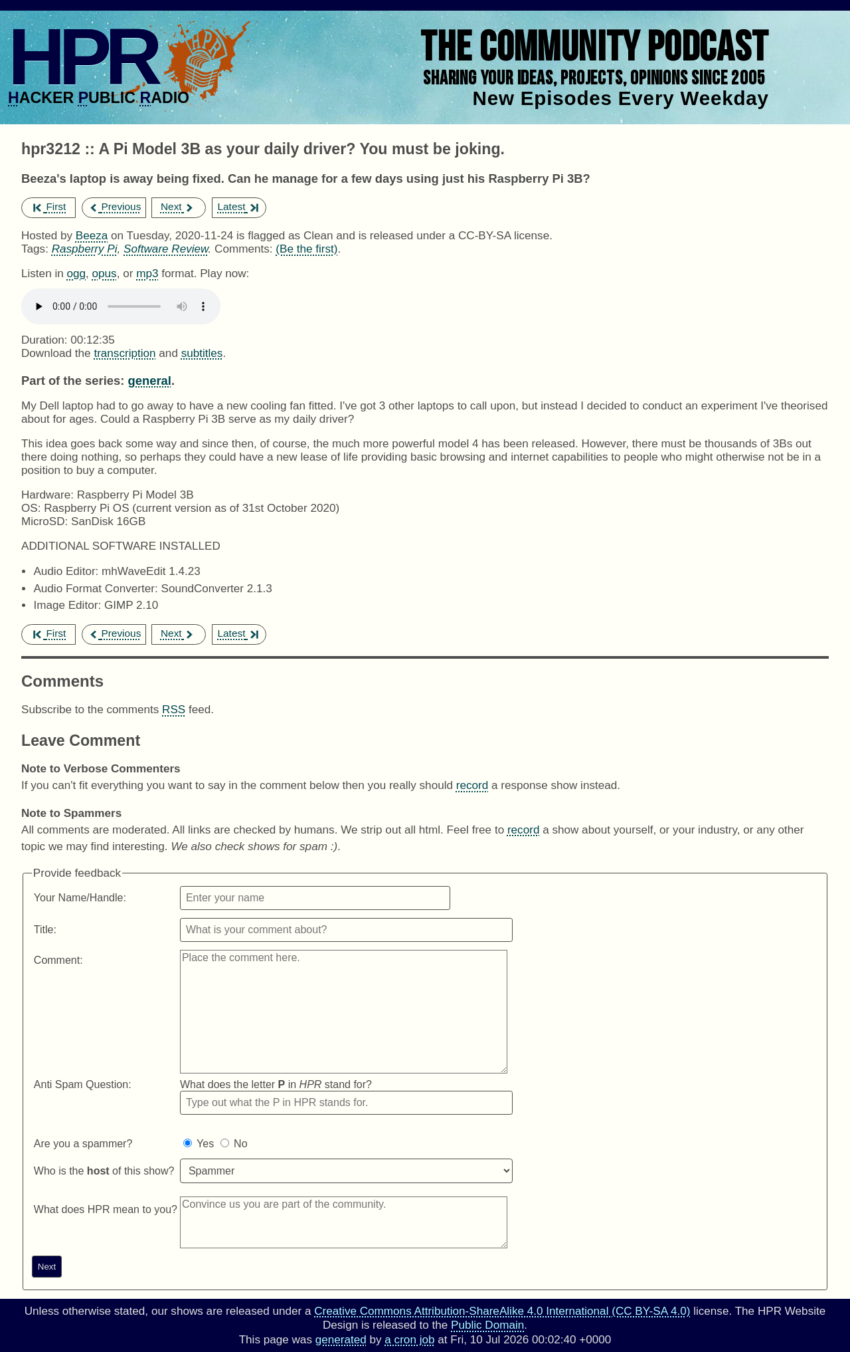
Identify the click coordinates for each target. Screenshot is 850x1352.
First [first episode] (49, 206)
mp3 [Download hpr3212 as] (147, 273)
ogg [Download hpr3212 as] (76, 273)
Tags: (34, 249)
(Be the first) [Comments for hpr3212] (306, 249)
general (149, 381)
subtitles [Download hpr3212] (202, 353)
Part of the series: (72, 381)
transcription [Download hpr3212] (124, 353)
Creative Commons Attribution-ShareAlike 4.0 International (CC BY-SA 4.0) (502, 1311)
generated (341, 1339)
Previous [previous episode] (114, 206)
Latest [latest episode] (237, 206)
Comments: (245, 249)
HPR (81, 56)
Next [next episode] (178, 206)
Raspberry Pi (85, 249)
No (240, 1143)
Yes (205, 1143)
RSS (173, 709)
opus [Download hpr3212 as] (104, 273)
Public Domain (487, 1325)
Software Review (166, 249)
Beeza (92, 235)
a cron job (409, 1339)
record (472, 785)
